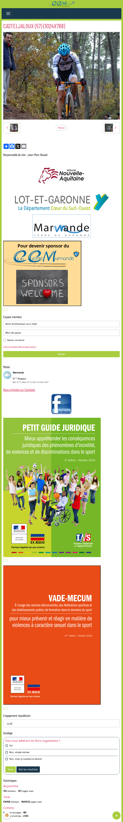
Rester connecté (15, 340)
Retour (61, 127)
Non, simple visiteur (19, 752)
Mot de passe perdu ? (27, 347)
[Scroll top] (116, 815)
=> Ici (9, 723)
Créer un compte (10, 347)
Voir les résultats (28, 769)
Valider (61, 354)
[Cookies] (7, 815)
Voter (10, 769)
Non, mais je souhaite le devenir (25, 758)
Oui (11, 745)
